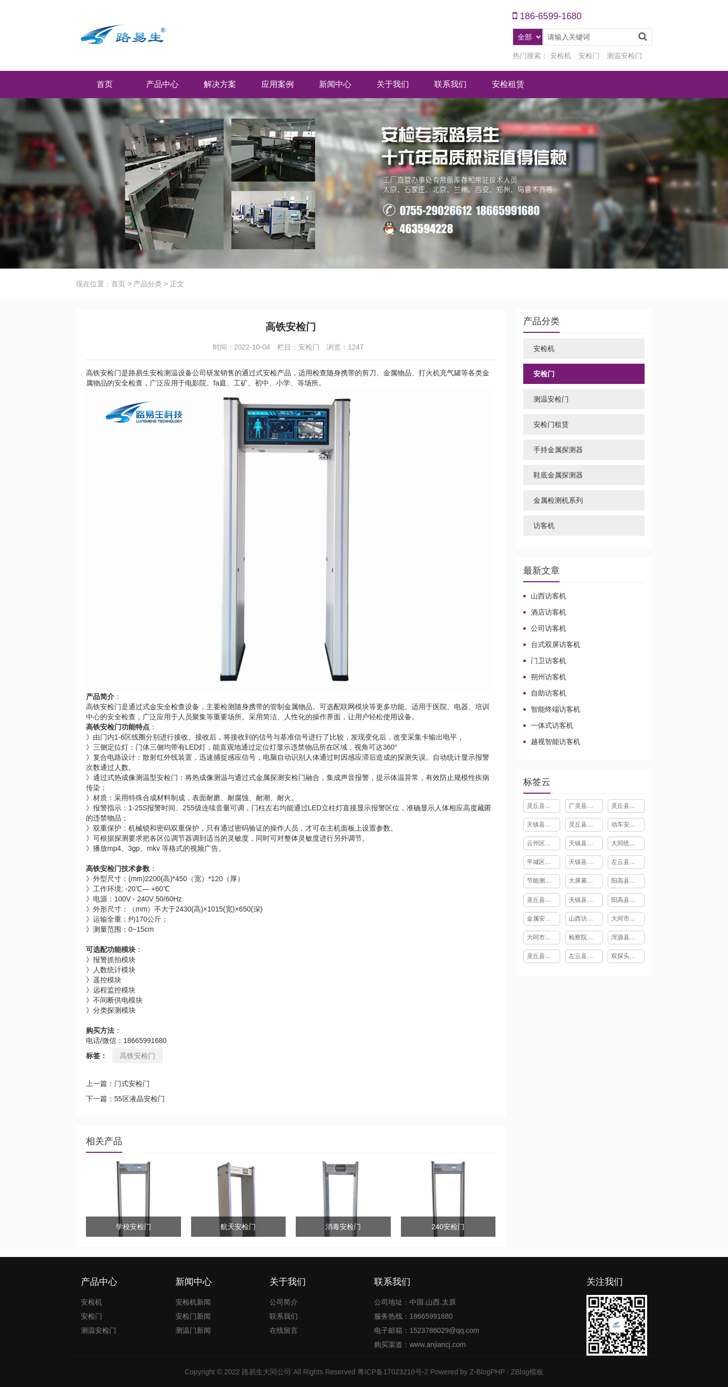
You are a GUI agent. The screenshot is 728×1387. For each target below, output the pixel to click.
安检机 (560, 56)
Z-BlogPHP (487, 1372)
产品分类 (147, 284)
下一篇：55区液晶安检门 (125, 1099)
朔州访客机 (548, 677)
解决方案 (220, 84)
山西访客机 (548, 596)
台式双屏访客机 (555, 644)
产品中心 (162, 84)
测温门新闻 (193, 1330)
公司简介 (283, 1302)
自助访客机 (548, 693)
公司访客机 (548, 628)
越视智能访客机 (555, 742)
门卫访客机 (548, 661)
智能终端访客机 (555, 709)
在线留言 (283, 1330)
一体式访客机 (552, 725)
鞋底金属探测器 (558, 475)
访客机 (544, 526)
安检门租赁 (551, 424)
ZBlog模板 (527, 1372)
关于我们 (393, 84)
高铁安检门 (137, 1056)
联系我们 (450, 84)
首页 (105, 84)
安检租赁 (508, 84)
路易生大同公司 (266, 1372)
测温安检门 (624, 56)
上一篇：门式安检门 (118, 1083)
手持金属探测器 (558, 450)
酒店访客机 (548, 612)
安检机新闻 (193, 1302)
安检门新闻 (193, 1316)
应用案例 (277, 84)
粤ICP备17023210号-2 (392, 1372)
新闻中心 (335, 84)
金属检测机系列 (558, 500)
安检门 (589, 56)
